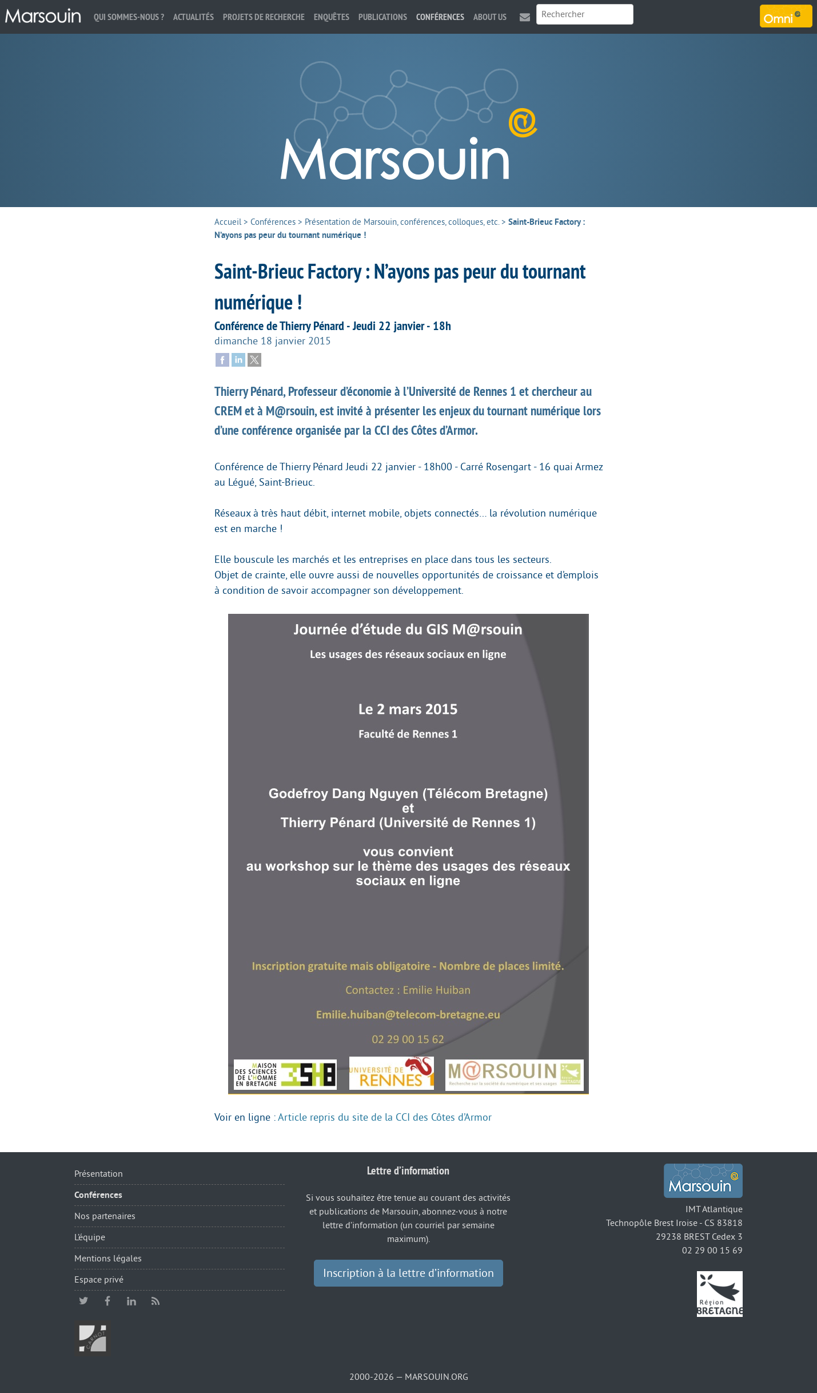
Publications (382, 17)
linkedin (131, 1301)
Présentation (98, 1174)
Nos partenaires (104, 1216)
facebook (107, 1301)
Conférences (440, 17)
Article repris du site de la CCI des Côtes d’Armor (385, 1117)
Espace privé (98, 1280)
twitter (83, 1301)
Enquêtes (331, 17)
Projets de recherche (264, 17)
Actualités (193, 17)
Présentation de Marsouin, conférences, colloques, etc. (402, 222)
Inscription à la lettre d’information (408, 1273)
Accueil (227, 222)
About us (490, 17)
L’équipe (89, 1237)
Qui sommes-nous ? (129, 17)
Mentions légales (108, 1258)
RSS (155, 1301)
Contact (525, 17)
